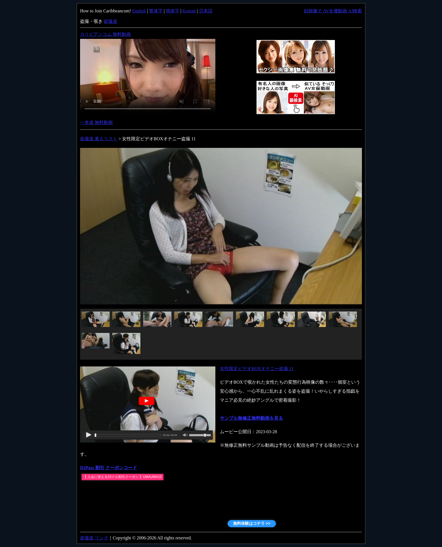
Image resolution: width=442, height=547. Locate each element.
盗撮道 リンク (94, 537)
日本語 (206, 10)
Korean (189, 10)
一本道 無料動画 (96, 122)
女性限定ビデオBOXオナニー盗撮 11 (256, 368)
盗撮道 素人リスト (98, 138)
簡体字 (172, 10)
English (139, 10)
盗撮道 (110, 21)
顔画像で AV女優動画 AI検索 (333, 10)
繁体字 (156, 10)
